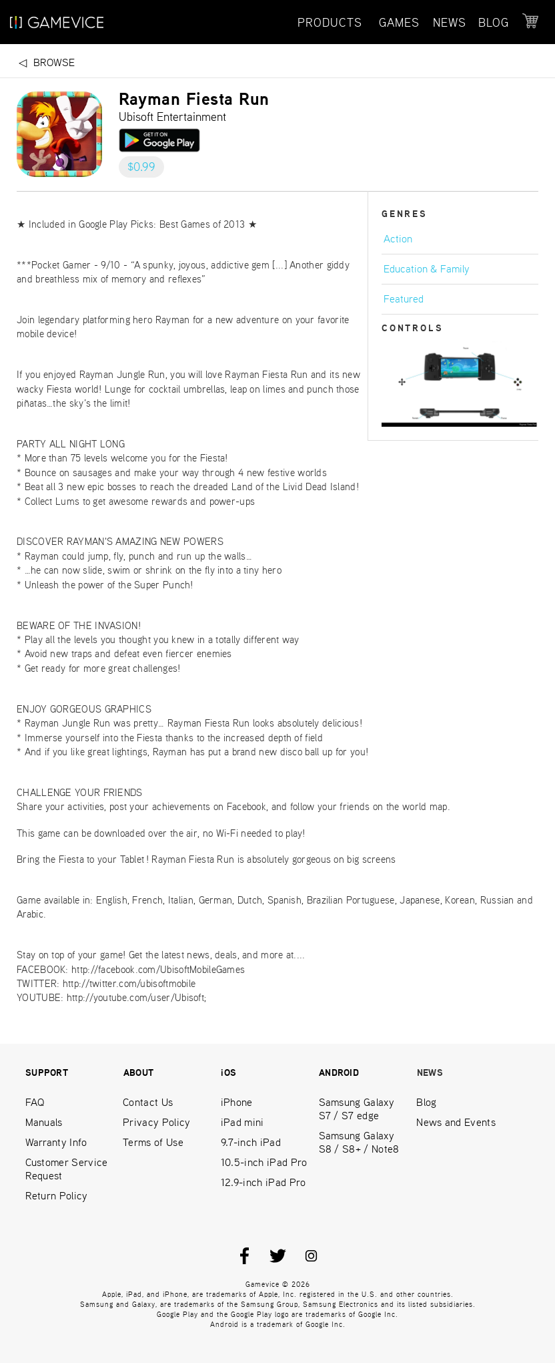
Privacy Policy (156, 1122)
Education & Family (427, 268)
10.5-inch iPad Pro (264, 1162)
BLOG (493, 22)
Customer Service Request (66, 1169)
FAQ (35, 1102)
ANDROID (339, 1073)
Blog (426, 1102)
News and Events (456, 1122)
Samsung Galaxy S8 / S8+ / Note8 (359, 1142)
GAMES (399, 22)
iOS (228, 1073)
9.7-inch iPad (251, 1142)
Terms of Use (153, 1142)
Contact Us (148, 1102)
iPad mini (242, 1122)
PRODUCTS (330, 22)
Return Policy (56, 1195)
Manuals (44, 1122)
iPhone (237, 1102)
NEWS (449, 22)
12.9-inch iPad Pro (263, 1182)
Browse (54, 62)
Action (398, 238)
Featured (404, 299)
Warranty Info (56, 1142)
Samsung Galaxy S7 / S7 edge (356, 1109)
